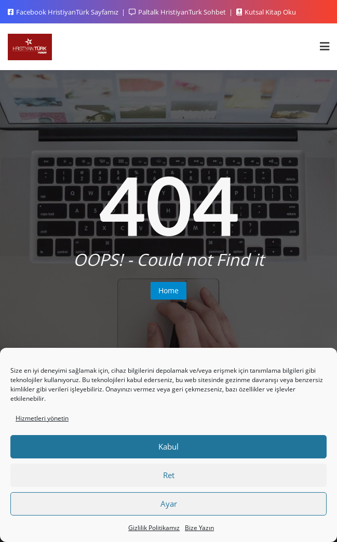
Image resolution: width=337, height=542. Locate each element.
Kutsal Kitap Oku (266, 12)
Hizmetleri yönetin (42, 418)
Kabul (168, 446)
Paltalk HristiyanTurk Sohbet (178, 12)
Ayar (168, 503)
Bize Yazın (199, 527)
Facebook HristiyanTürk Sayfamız (64, 12)
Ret (168, 475)
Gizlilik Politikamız (154, 527)
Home (168, 290)
